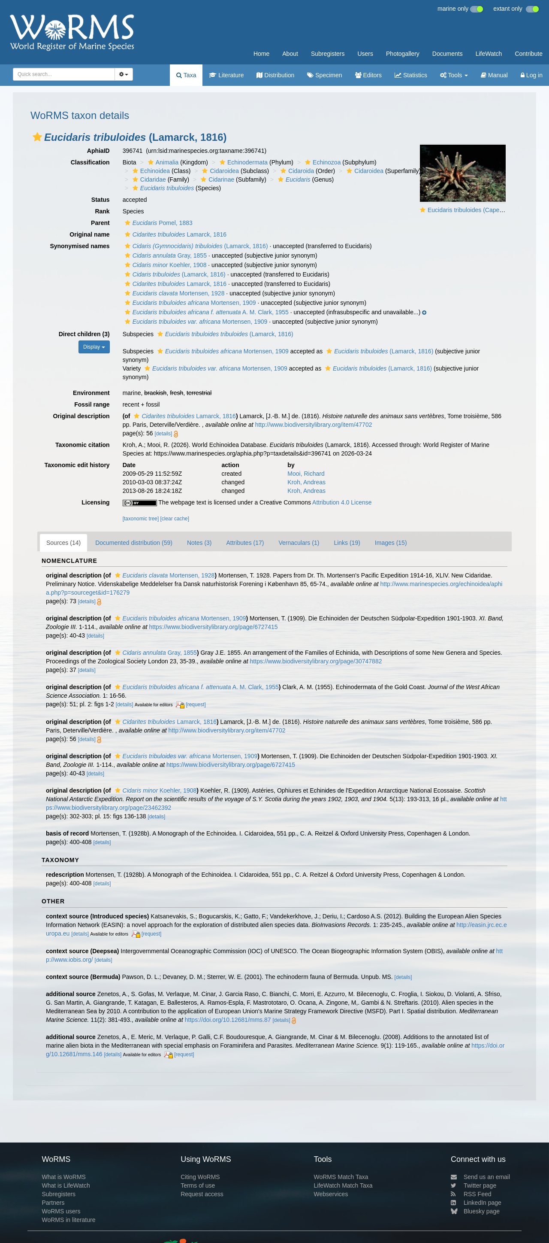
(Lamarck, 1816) (195, 246)
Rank (102, 211)
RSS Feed (471, 1194)
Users (365, 53)
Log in (532, 75)
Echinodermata (242, 162)
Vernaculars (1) (298, 542)
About (290, 53)
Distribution (275, 75)
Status (100, 199)
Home (261, 53)
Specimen (324, 75)
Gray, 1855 (165, 255)
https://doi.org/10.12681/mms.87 (228, 1019)
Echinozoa (322, 162)
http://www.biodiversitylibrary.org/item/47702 (313, 424)
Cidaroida (296, 170)
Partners (53, 1202)
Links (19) (347, 542)
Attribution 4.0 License (342, 502)
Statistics (411, 75)
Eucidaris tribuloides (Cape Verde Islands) (484, 210)
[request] (195, 705)
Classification (90, 162)
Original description (81, 416)
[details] (163, 434)
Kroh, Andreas (306, 482)
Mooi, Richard (305, 473)
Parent (100, 222)
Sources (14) (63, 542)
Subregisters (328, 53)
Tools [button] (454, 75)
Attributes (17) (245, 542)
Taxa (186, 75)
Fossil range (91, 404)
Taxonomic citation (82, 444)
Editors (368, 75)
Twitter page (473, 1185)
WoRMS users (61, 1211)
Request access (202, 1194)
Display (94, 347)
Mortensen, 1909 (189, 302)
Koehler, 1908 (165, 264)
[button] (37, 137)
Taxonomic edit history (76, 465)
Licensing (95, 502)
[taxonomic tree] (141, 519)
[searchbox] (61, 74)
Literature (226, 75)
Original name (89, 234)
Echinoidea (150, 170)
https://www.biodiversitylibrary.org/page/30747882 (316, 661)
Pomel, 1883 (158, 222)
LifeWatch (489, 53)
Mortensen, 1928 (174, 293)
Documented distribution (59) (133, 542)
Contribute (529, 53)
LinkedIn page (476, 1202)
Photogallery (402, 53)
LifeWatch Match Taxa (343, 1185)
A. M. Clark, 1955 (206, 312)
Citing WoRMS (200, 1176)
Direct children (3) (84, 334)
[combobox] (64, 74)
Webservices (331, 1194)
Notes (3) (199, 542)
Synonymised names (79, 246)
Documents (447, 53)
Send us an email (480, 1176)
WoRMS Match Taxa (341, 1176)
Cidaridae (148, 179)
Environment (91, 392)
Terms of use (198, 1185)
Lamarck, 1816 (174, 234)
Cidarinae (216, 179)
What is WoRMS (63, 1176)
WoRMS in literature (68, 1219)
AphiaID (98, 150)
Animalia (162, 162)
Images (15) (391, 542)
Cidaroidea (219, 170)
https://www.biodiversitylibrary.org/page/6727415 (213, 626)
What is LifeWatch (66, 1185)
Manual (494, 75)
